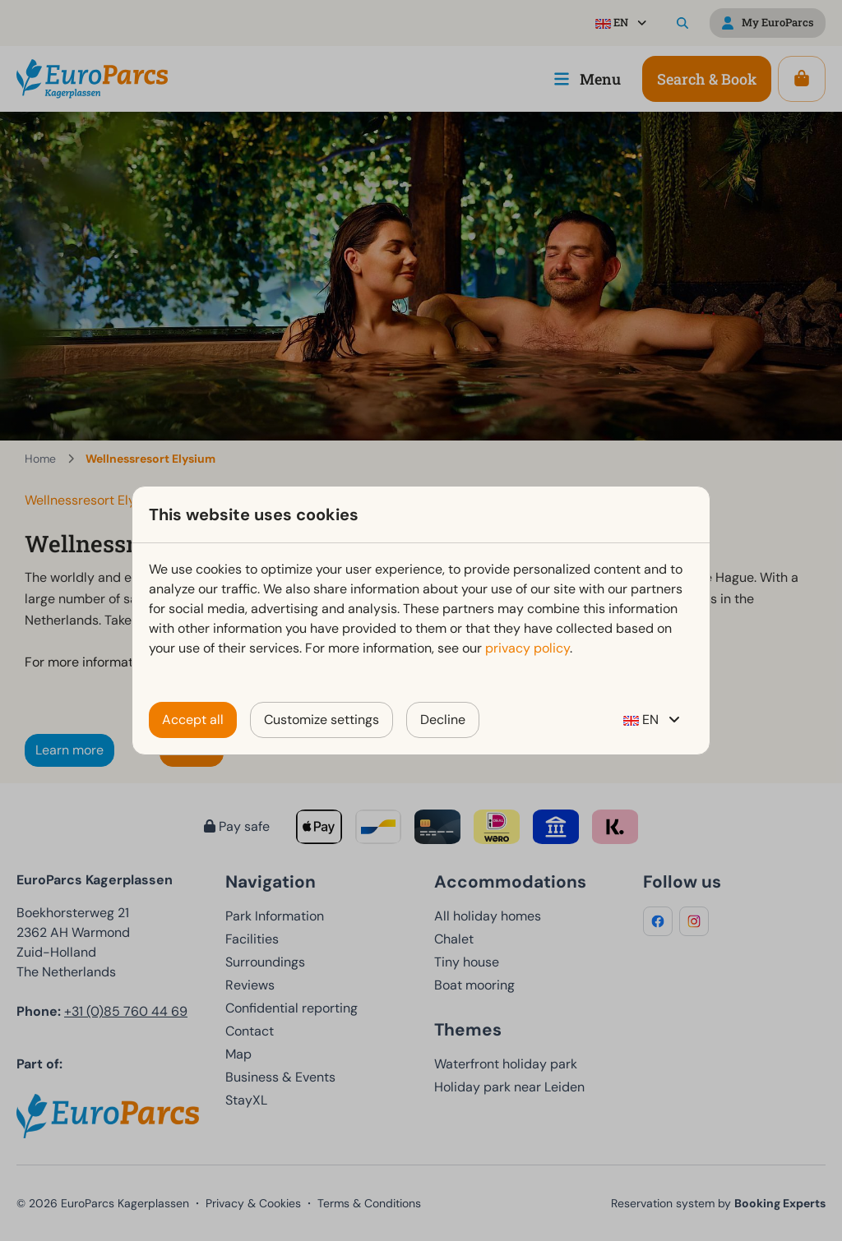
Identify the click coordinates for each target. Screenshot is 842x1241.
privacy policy (527, 648)
